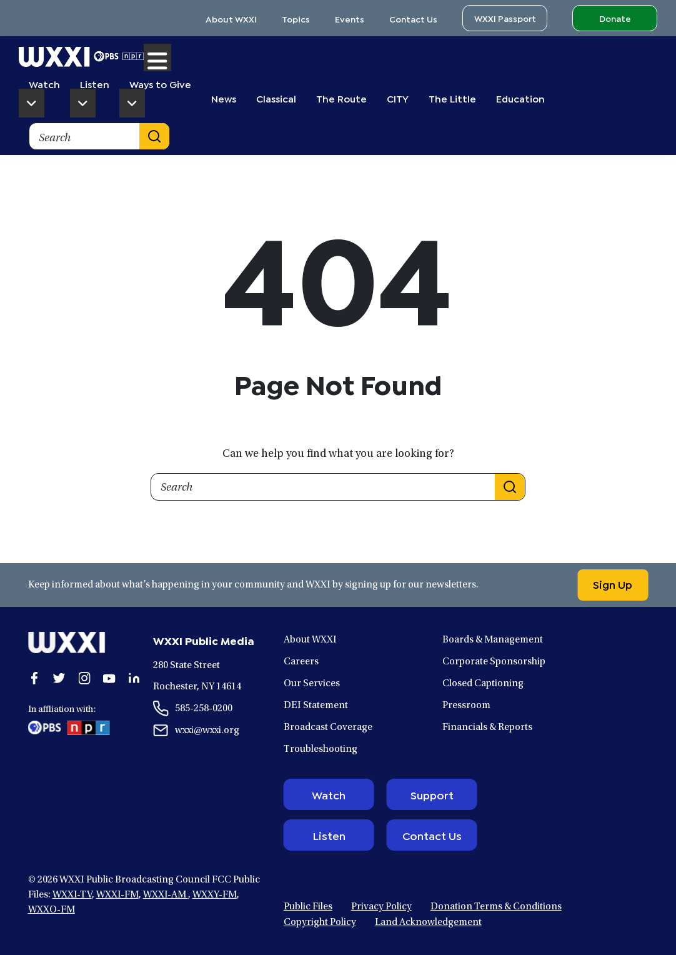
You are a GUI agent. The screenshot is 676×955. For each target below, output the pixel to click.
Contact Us (413, 18)
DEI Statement (316, 706)
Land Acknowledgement (428, 923)
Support (432, 794)
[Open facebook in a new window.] (34, 678)
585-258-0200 (203, 709)
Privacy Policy (381, 907)
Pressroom (466, 706)
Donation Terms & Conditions (496, 907)
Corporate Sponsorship (493, 662)
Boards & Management (492, 640)
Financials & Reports (487, 727)
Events (349, 18)
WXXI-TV (72, 895)
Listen (328, 835)
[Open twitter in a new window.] (59, 678)
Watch (328, 794)
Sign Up (612, 584)
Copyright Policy (320, 923)
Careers (301, 662)
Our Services (312, 684)
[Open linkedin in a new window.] (134, 678)
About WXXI (231, 18)
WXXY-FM (214, 895)
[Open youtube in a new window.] (109, 678)
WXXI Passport (505, 17)
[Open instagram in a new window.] (84, 678)
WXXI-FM (117, 895)
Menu (157, 57)
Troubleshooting (320, 749)
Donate (615, 17)
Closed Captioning (483, 684)
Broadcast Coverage (328, 727)
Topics (296, 18)
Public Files (308, 907)
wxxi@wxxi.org (207, 731)
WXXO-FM (51, 910)
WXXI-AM (165, 895)
